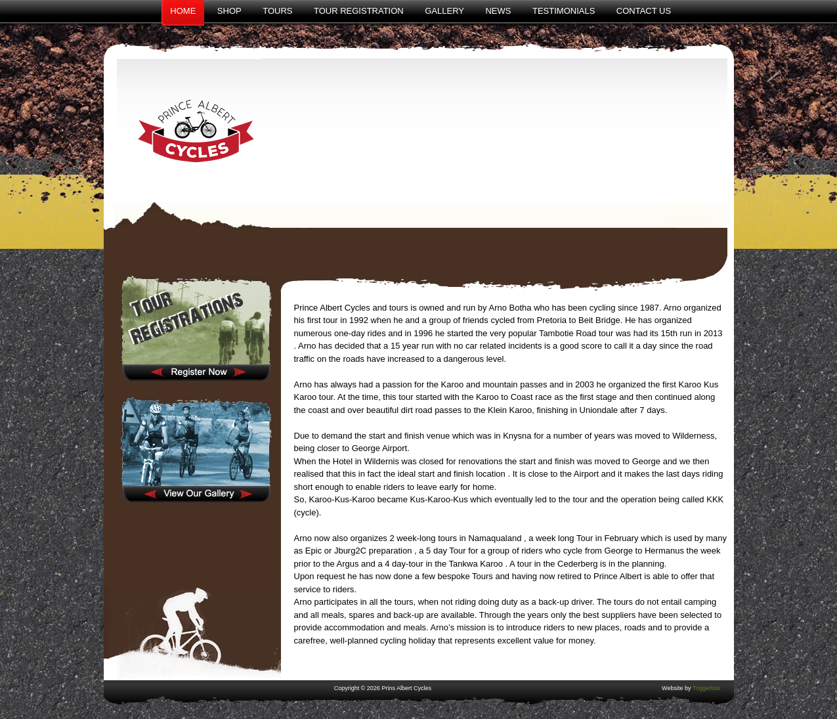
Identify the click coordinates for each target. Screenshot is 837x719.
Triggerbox (707, 688)
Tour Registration (359, 11)
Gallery (444, 11)
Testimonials (563, 11)
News (498, 11)
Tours (277, 11)
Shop (229, 11)
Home (183, 11)
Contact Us (643, 11)
